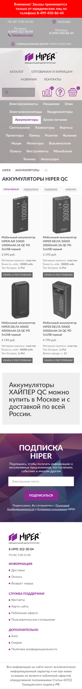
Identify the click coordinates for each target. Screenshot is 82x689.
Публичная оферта (24, 613)
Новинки (29, 79)
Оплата (16, 577)
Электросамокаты (23, 104)
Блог (14, 636)
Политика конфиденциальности (34, 649)
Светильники (19, 127)
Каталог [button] (17, 71)
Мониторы (35, 143)
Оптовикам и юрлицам (51, 71)
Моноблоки (63, 151)
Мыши (16, 143)
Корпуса (66, 127)
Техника (29, 159)
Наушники (51, 104)
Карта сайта (19, 606)
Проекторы (15, 135)
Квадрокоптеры (60, 112)
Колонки (70, 135)
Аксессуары (50, 159)
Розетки (51, 135)
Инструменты (37, 151)
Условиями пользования (52, 509)
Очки (69, 104)
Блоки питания (55, 119)
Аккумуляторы (26, 119)
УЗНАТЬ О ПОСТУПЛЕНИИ (17, 275)
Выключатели (60, 143)
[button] (20, 35)
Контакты (52, 79)
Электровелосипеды (25, 112)
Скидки (16, 642)
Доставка (18, 570)
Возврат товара (22, 583)
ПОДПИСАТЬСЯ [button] (41, 495)
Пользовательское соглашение (33, 619)
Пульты (15, 151)
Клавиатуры (44, 127)
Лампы (34, 135)
